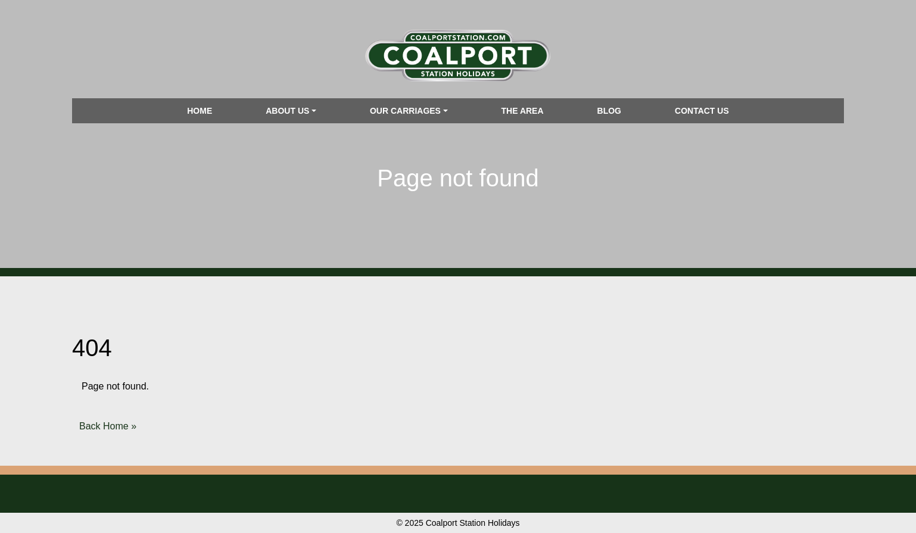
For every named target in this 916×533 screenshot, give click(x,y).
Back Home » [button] (107, 426)
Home (199, 111)
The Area (522, 111)
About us (287, 111)
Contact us (702, 111)
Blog (609, 111)
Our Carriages (405, 111)
